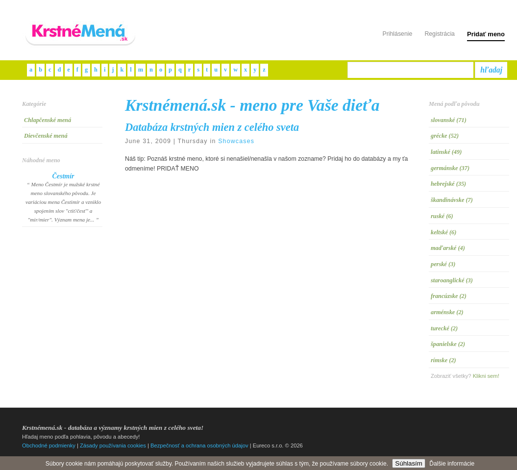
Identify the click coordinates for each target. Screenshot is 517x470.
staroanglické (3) (452, 280)
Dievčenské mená (46, 135)
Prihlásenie (397, 33)
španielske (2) (448, 344)
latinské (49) (446, 151)
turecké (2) (444, 328)
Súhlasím (408, 463)
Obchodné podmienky (48, 445)
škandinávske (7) (452, 200)
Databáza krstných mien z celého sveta (212, 127)
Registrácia (439, 33)
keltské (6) (443, 232)
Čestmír (63, 176)
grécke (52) (445, 135)
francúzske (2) (449, 296)
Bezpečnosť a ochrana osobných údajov (199, 445)
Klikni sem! (486, 376)
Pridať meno (486, 34)
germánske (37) (450, 168)
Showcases (236, 141)
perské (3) (443, 264)
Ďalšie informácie (451, 463)
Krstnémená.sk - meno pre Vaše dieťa (252, 105)
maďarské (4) (448, 248)
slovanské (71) (449, 120)
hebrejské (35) (448, 183)
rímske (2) (443, 360)
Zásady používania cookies (113, 445)
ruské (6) (442, 216)
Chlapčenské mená (47, 120)
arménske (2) (447, 312)
